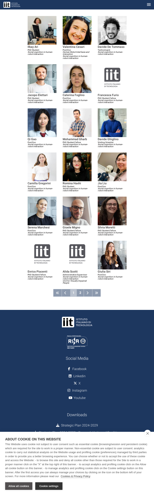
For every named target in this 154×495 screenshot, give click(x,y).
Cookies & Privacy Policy (75, 476)
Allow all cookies (18, 486)
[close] (147, 433)
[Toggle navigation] (149, 5)
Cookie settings (48, 486)
